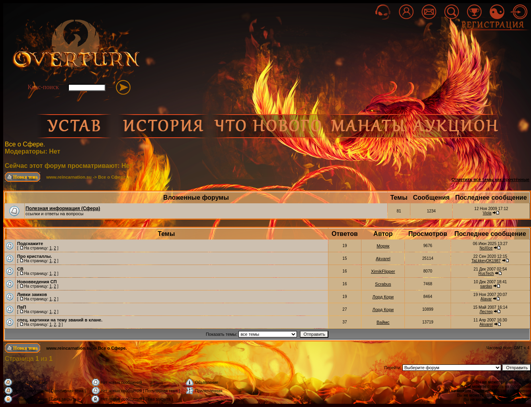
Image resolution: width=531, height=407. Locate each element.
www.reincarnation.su (69, 177)
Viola (487, 213)
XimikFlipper (383, 271)
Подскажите (30, 243)
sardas (486, 286)
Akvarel (383, 258)
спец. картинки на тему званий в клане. (59, 319)
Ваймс (383, 322)
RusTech (486, 273)
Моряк (383, 245)
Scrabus (383, 284)
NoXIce (486, 248)
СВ (20, 269)
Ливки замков (32, 294)
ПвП (21, 307)
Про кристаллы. (34, 256)
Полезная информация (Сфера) (62, 208)
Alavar (486, 299)
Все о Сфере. (25, 144)
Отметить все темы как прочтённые (490, 179)
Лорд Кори (383, 296)
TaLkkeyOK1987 (485, 261)
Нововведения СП (37, 281)
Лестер (486, 312)
